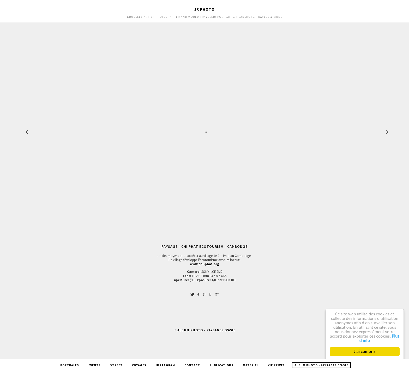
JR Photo (204, 9)
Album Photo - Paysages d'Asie (204, 330)
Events (94, 365)
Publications (221, 365)
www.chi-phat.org (204, 264)
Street (116, 365)
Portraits (69, 365)
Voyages (139, 365)
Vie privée (276, 365)
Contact (192, 365)
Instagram (165, 365)
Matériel (250, 365)
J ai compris (364, 351)
